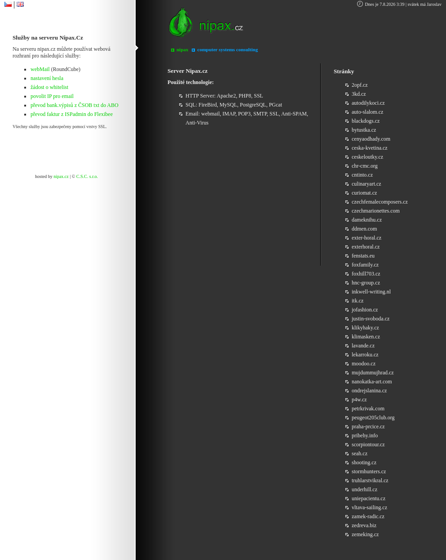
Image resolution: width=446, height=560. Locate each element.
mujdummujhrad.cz (373, 372)
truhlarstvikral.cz (370, 480)
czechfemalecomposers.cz (380, 202)
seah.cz (359, 453)
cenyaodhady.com (371, 139)
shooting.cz (364, 462)
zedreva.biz (364, 525)
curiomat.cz (364, 193)
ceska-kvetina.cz (370, 148)
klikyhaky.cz (365, 327)
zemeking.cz (365, 534)
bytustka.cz (364, 130)
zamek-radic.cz (368, 516)
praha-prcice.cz (368, 426)
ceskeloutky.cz (367, 157)
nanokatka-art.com (372, 381)
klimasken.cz (366, 336)
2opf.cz (360, 85)
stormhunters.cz (369, 471)
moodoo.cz (363, 363)
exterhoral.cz (366, 247)
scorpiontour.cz (368, 444)
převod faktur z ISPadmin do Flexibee (72, 114)
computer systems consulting (227, 49)
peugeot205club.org (373, 417)
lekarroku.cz (365, 354)
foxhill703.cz (366, 274)
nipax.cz (61, 176)
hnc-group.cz (366, 283)
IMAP (228, 114)
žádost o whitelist (49, 87)
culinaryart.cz (366, 184)
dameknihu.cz (367, 220)
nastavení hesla (47, 78)
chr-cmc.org (365, 166)
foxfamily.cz (365, 265)
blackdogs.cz (366, 121)
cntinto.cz (362, 175)
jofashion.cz (365, 310)
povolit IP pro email (52, 96)
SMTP (260, 114)
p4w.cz (359, 399)
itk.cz (357, 301)
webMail (40, 69)
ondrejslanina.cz (369, 390)
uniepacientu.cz (368, 498)
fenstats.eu (363, 256)
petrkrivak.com (368, 408)
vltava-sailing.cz (369, 507)
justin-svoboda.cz (370, 319)
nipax (182, 49)
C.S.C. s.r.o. (87, 176)
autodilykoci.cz (368, 103)
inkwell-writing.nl (371, 292)
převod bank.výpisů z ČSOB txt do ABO (75, 105)
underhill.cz (364, 489)
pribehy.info (365, 435)
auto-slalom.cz (367, 112)
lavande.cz (363, 345)
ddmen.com (364, 229)
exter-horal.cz (366, 238)
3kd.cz (359, 94)
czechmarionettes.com (376, 211)
